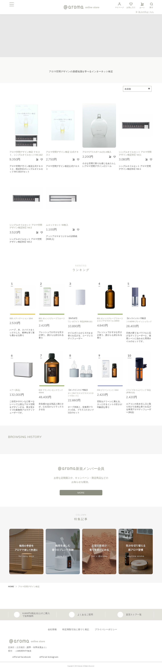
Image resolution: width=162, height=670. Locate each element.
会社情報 (52, 629)
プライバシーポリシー (106, 629)
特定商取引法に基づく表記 (75, 629)
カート (142, 5)
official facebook (21, 656)
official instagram (48, 656)
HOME (11, 586)
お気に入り (131, 5)
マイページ (119, 5)
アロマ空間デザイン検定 (29, 586)
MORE (81, 492)
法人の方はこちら (146, 12)
